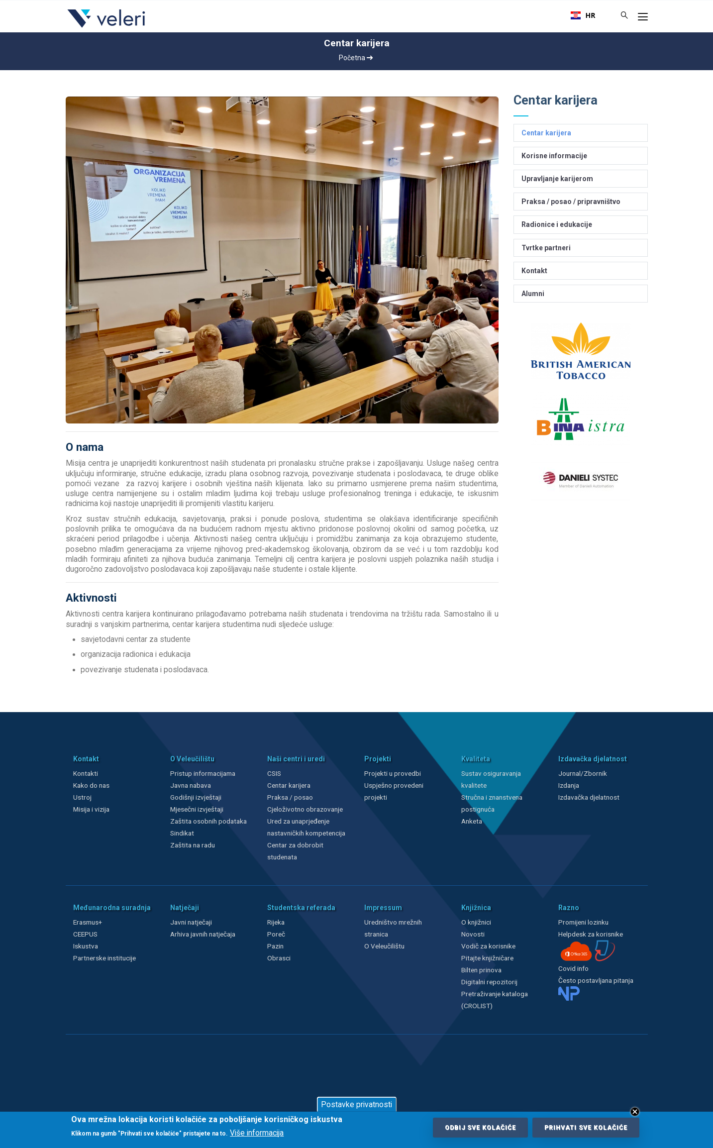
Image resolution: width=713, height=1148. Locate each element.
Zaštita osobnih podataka (208, 821)
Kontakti (85, 773)
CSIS (274, 773)
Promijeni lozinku (583, 922)
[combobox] (583, 15)
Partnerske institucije (104, 958)
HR (583, 15)
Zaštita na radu (192, 845)
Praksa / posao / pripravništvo (570, 202)
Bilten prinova (481, 970)
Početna (356, 58)
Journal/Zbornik (582, 773)
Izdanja (568, 785)
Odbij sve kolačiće (480, 1127)
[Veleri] (107, 27)
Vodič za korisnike (488, 946)
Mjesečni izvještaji (196, 809)
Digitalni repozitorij (489, 982)
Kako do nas (91, 785)
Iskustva (85, 946)
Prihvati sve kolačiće (585, 1127)
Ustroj (82, 797)
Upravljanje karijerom (557, 179)
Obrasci (279, 958)
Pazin (275, 946)
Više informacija (257, 1133)
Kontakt (534, 271)
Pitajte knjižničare (487, 958)
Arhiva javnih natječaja (202, 934)
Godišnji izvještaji (195, 797)
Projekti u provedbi (392, 773)
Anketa (471, 821)
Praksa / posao (290, 797)
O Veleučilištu (384, 946)
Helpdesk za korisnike (590, 934)
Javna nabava (190, 785)
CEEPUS (85, 934)
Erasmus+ (87, 922)
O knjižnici (476, 922)
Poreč (276, 934)
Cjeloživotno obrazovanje (305, 809)
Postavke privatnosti (356, 1104)
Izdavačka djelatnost (588, 797)
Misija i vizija (91, 809)
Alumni (532, 294)
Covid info (573, 968)
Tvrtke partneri (546, 248)
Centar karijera (546, 133)
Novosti (473, 934)
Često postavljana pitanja (595, 980)
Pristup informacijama (202, 773)
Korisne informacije (554, 156)
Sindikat (182, 833)
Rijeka (276, 922)
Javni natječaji (191, 922)
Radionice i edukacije (556, 224)
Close (635, 1112)
